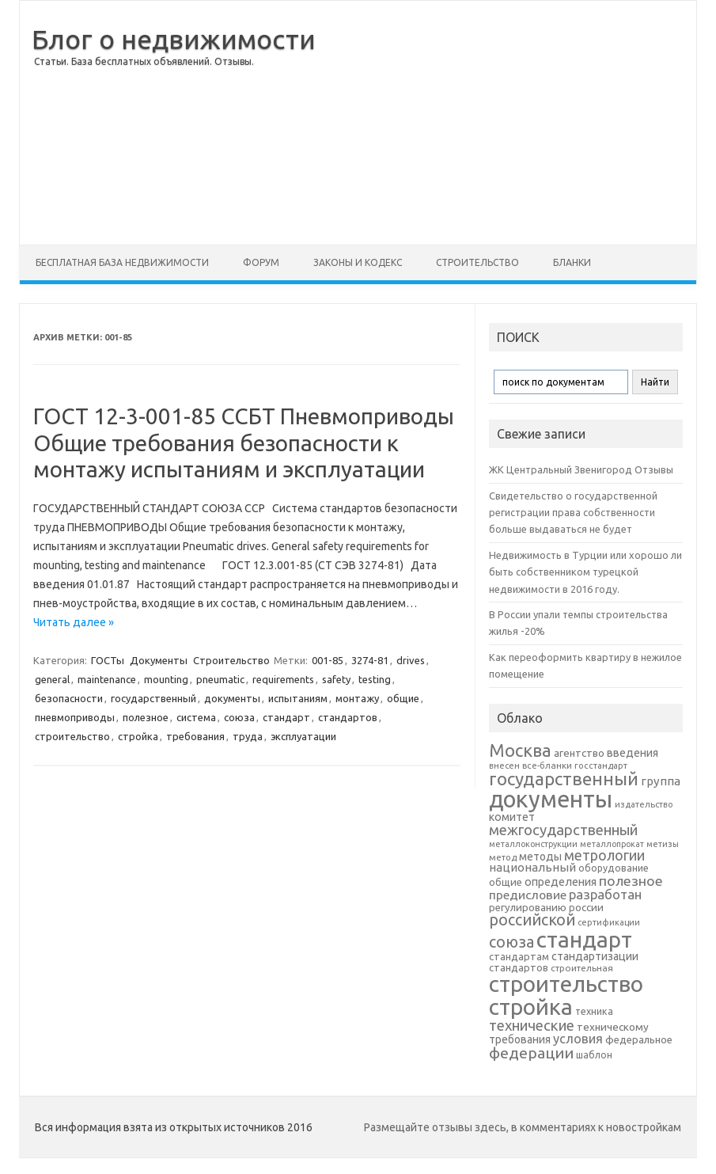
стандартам (519, 956)
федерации (531, 1053)
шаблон (594, 1055)
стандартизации (594, 956)
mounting (166, 679)
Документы (159, 660)
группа (660, 781)
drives (410, 660)
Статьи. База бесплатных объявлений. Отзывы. (144, 61)
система (196, 717)
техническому (613, 1026)
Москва (520, 750)
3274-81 (369, 660)
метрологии (604, 855)
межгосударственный (563, 830)
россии (586, 907)
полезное (146, 717)
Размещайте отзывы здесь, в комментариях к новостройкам (522, 1127)
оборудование (613, 867)
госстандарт (600, 765)
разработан (605, 894)
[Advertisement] (506, 123)
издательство (643, 804)
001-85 (327, 660)
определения (561, 882)
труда (248, 736)
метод (503, 857)
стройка (138, 736)
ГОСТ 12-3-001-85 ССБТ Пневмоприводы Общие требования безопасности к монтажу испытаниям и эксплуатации (243, 442)
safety (336, 679)
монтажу (357, 698)
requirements (283, 679)
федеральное (638, 1040)
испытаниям (298, 698)
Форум (261, 262)
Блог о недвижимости (174, 39)
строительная (582, 968)
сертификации (609, 922)
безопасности (69, 698)
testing (374, 679)
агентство (579, 753)
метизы (662, 844)
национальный (532, 867)
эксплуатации (303, 736)
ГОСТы (107, 660)
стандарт (286, 717)
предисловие (527, 894)
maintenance (107, 679)
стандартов (347, 717)
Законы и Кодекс (357, 262)
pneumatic (220, 679)
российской (532, 920)
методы (540, 856)
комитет (512, 817)
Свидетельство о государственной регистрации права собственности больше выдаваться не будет (573, 512)
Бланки (572, 262)
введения (632, 753)
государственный (153, 698)
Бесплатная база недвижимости (122, 262)
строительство (72, 736)
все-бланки (547, 765)
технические (531, 1025)
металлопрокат (612, 844)
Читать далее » (73, 622)
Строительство (477, 262)
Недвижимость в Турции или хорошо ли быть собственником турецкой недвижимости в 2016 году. (585, 572)
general (52, 679)
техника (594, 1010)
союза (239, 717)
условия (578, 1039)
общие (403, 698)
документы (232, 698)
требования (195, 736)
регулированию (527, 908)
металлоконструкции (533, 844)
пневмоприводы (75, 717)
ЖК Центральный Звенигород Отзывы (581, 469)
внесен (504, 765)
